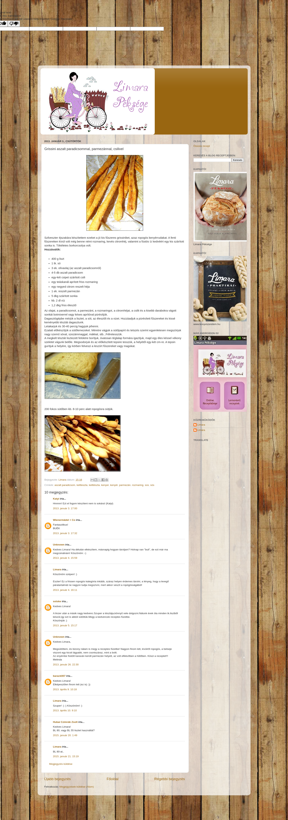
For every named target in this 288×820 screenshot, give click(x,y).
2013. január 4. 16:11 (65, 590)
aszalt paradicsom (65, 485)
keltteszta (82, 485)
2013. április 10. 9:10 (65, 710)
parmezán (125, 485)
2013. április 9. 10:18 (65, 689)
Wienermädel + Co (64, 520)
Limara (57, 569)
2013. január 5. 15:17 (65, 625)
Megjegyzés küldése (60, 764)
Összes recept (202, 146)
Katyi (56, 498)
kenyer (105, 485)
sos (147, 485)
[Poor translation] (14, 23)
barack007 (59, 675)
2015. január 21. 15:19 (66, 756)
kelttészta (94, 485)
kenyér (114, 485)
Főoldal (112, 779)
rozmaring (137, 485)
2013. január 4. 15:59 (65, 557)
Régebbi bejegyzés (169, 779)
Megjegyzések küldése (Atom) (77, 786)
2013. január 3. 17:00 (65, 508)
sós (152, 485)
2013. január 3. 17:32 (65, 533)
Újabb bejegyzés (57, 779)
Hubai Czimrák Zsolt (65, 722)
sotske (57, 601)
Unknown (59, 544)
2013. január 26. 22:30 (66, 664)
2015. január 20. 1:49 (65, 735)
